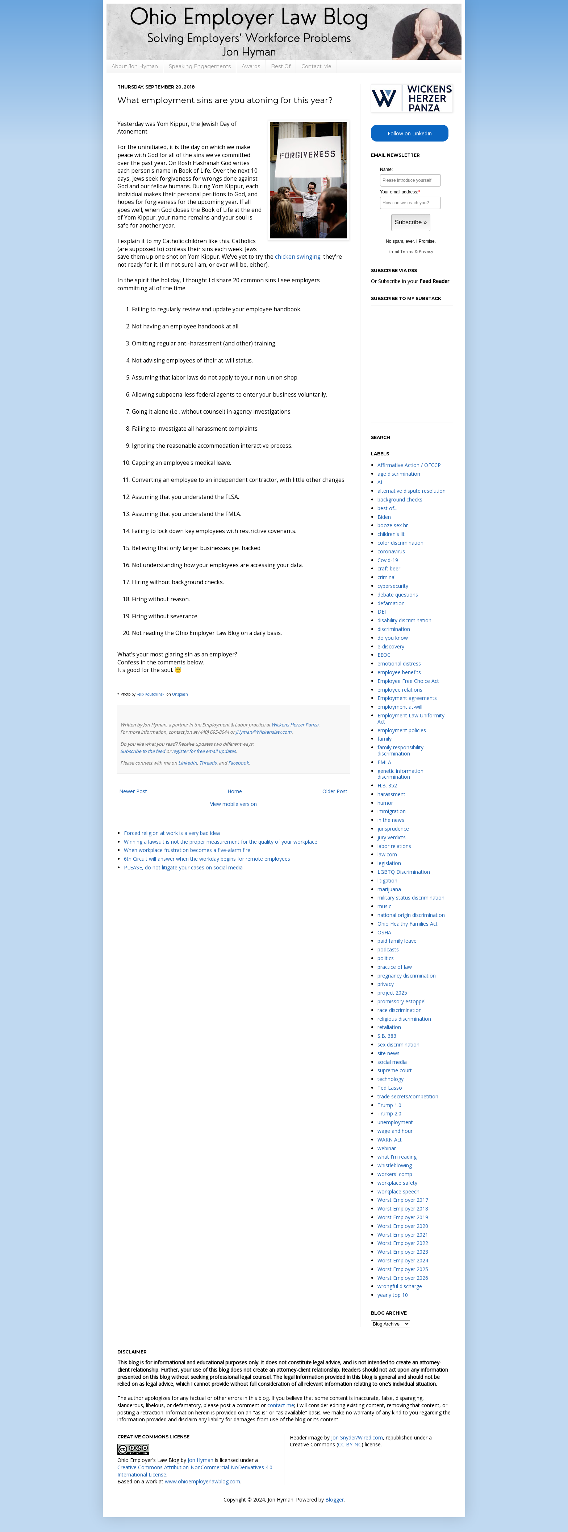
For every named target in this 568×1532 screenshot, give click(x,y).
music (384, 906)
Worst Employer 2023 (402, 1251)
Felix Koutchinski (151, 694)
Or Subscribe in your (410, 281)
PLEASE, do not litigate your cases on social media (183, 867)
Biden (384, 516)
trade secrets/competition (407, 1096)
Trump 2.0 (389, 1113)
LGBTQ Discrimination (403, 871)
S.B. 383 (386, 1035)
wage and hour (395, 1130)
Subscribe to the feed (142, 751)
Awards (251, 66)
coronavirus (391, 551)
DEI (381, 611)
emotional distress (399, 663)
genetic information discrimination (400, 774)
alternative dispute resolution (411, 490)
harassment (391, 794)
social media (392, 1061)
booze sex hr (392, 525)
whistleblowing (394, 1165)
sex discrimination (398, 1044)
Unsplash (180, 694)
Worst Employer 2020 (402, 1225)
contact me (280, 1405)
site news (388, 1053)
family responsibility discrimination (400, 750)
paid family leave (397, 940)
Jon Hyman (200, 1460)
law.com (387, 854)
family (384, 738)
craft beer (388, 568)
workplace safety (397, 1182)
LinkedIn (187, 763)
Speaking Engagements (200, 66)
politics (385, 958)
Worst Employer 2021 (402, 1234)
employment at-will (399, 706)
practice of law (394, 966)
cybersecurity (392, 585)
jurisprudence (393, 828)
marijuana (389, 889)
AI (379, 482)
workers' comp (394, 1174)
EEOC (383, 654)
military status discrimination (410, 897)
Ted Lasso (389, 1087)
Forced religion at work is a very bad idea (172, 833)
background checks (399, 499)
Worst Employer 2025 (402, 1269)
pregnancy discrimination (406, 975)
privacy (385, 983)
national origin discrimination (411, 915)
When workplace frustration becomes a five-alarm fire (187, 850)
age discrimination (398, 473)
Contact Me (316, 66)
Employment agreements (407, 698)
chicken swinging (298, 257)
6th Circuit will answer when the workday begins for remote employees (207, 858)
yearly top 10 (392, 1294)
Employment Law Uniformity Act (410, 718)
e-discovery (390, 646)
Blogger (334, 1499)
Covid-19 (387, 560)
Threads (208, 763)
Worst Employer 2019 (402, 1217)
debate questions (397, 594)
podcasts (388, 949)
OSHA (384, 932)
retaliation (389, 1027)
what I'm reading (397, 1156)
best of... (387, 508)
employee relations (399, 689)
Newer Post (133, 791)
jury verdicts (391, 837)
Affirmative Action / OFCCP (409, 465)
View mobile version (233, 803)
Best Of (281, 66)
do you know (392, 637)
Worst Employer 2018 (402, 1208)
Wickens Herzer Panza (294, 725)
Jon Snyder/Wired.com (357, 1437)
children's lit (391, 534)
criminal (386, 577)
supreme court (394, 1070)
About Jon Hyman (135, 66)
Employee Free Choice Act (408, 680)
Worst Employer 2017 (402, 1199)
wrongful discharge (399, 1286)
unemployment (395, 1122)
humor (385, 802)
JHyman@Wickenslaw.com (264, 732)
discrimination (393, 629)
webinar (386, 1148)
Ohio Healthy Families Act (407, 923)
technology (390, 1079)
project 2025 (392, 992)
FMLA (384, 762)
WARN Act (389, 1139)
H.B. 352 (387, 785)
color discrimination (400, 542)
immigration (391, 811)
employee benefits (399, 672)
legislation (389, 863)
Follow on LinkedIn (410, 133)
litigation (387, 880)
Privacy (426, 251)
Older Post (334, 791)
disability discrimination (404, 620)
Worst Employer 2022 (402, 1243)
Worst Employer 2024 (402, 1260)
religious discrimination (404, 1018)
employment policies (401, 730)
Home (234, 791)
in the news (390, 819)
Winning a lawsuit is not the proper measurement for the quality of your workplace (220, 841)
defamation (391, 603)
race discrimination (399, 1010)
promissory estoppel (401, 1001)
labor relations (394, 846)
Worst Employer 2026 (402, 1277)
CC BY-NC (350, 1444)
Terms (406, 251)
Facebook (238, 763)
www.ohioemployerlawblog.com (202, 1481)
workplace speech (398, 1191)
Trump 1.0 (389, 1105)
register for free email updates (204, 751)
